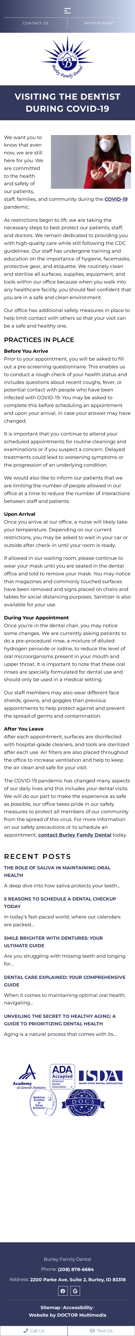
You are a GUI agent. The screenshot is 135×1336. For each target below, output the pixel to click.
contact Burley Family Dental (74, 835)
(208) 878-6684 (76, 1269)
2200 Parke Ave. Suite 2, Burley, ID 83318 (78, 1279)
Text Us (101, 1330)
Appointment (99, 23)
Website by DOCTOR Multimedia (67, 1315)
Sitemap (50, 1307)
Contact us (36, 23)
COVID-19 (116, 199)
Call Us (33, 1330)
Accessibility (78, 1307)
